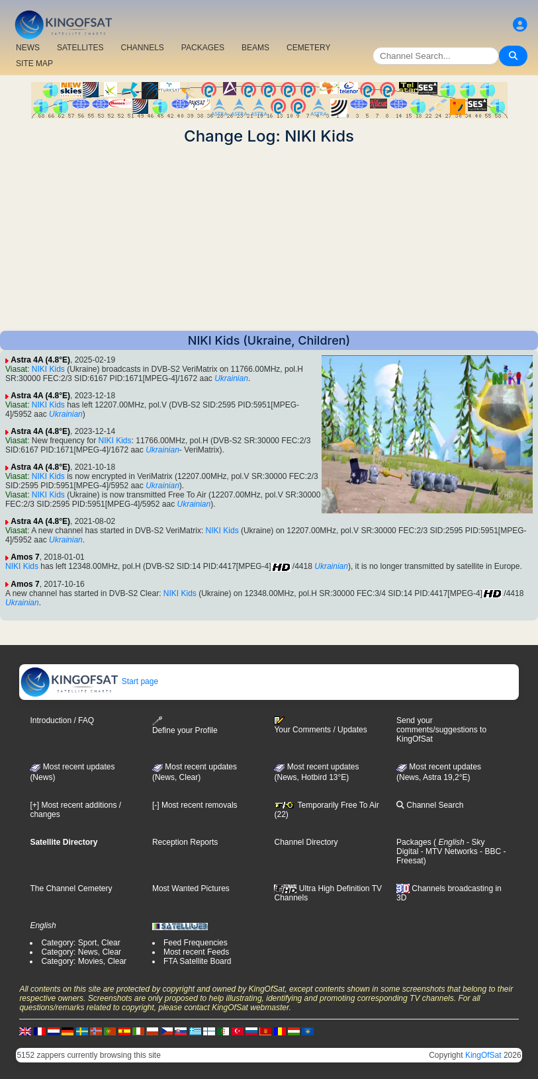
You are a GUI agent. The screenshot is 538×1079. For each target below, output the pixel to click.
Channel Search (429, 805)
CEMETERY (308, 47)
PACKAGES (202, 47)
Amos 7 (25, 557)
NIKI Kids (48, 369)
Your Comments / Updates (320, 725)
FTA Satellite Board (197, 961)
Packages (413, 842)
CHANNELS (141, 47)
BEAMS (255, 47)
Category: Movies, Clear (83, 961)
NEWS (28, 47)
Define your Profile (185, 725)
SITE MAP (34, 63)
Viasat (16, 369)
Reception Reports (185, 842)
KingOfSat (483, 1055)
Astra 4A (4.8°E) (40, 360)
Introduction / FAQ (62, 720)
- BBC (489, 851)
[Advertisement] (269, 238)
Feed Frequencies (195, 942)
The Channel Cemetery (71, 888)
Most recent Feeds (196, 952)
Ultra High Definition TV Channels (328, 893)
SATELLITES (80, 47)
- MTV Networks (447, 851)
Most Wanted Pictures (191, 888)
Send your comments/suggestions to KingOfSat (441, 730)
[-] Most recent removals (195, 805)
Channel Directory (305, 842)
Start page (89, 681)
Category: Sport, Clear (80, 942)
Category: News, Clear (81, 952)
